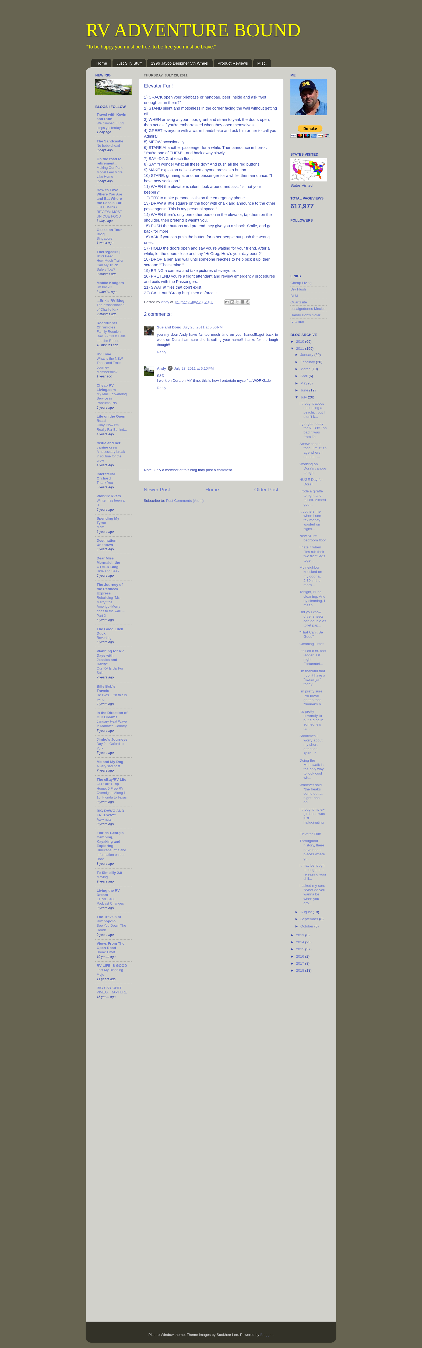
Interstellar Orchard (106, 476)
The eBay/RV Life (111, 780)
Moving (102, 877)
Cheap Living (301, 283)
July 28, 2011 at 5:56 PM (203, 327)
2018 (300, 970)
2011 (300, 348)
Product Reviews (233, 63)
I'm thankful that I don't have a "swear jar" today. (312, 677)
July (304, 397)
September (309, 919)
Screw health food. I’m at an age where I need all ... (313, 450)
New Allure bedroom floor (313, 538)
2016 (300, 956)
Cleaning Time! (312, 644)
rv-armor (297, 322)
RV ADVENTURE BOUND (193, 30)
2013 (300, 935)
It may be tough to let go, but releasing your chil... (313, 872)
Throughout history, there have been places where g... (312, 849)
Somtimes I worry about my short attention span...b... (311, 744)
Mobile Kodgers (110, 283)
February (308, 362)
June (304, 390)
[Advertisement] (311, 1062)
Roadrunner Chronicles (107, 325)
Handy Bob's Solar (305, 315)
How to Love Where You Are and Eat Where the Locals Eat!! (110, 196)
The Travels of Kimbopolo (109, 919)
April (304, 376)
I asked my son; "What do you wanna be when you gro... (312, 894)
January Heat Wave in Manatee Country (112, 723)
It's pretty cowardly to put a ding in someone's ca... (311, 720)
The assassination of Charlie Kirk (110, 307)
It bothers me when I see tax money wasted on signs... (310, 520)
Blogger (266, 1335)
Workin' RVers (109, 496)
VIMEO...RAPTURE (112, 992)
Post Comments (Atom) (185, 501)
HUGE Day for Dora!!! (311, 482)
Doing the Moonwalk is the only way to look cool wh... (312, 769)
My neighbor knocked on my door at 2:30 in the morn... (311, 576)
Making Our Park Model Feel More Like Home (109, 172)
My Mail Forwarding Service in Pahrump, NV (112, 398)
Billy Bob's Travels (106, 688)
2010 (300, 341)
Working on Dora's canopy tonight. (313, 468)
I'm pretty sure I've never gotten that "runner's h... (312, 697)
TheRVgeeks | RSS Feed (108, 254)
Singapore (104, 238)
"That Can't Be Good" (311, 634)
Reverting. (104, 638)
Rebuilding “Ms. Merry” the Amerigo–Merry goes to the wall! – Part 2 (110, 607)
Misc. (262, 63)
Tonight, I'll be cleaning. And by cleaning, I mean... (312, 598)
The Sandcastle (110, 141)
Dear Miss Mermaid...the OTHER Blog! (108, 562)
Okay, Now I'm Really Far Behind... (112, 427)
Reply (161, 352)
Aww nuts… (106, 819)
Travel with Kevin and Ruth (111, 117)
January (307, 355)
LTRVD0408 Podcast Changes (110, 901)
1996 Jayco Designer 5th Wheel (179, 63)
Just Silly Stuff (129, 63)
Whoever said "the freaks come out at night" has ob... (311, 793)
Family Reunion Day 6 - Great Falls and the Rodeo (111, 336)
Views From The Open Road (110, 945)
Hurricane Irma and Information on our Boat (111, 854)
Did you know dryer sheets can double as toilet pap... (313, 618)
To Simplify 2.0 (109, 873)
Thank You (105, 483)
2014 (300, 942)
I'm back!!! (104, 287)
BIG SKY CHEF (109, 988)
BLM (294, 296)
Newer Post (157, 489)
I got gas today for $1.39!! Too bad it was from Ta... (313, 430)
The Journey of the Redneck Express (110, 589)
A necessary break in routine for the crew (111, 456)
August (306, 912)
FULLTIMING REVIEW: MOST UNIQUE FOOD (109, 211)
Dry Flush (298, 289)
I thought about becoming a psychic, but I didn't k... (312, 410)
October (307, 926)
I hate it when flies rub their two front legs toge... (312, 553)
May (304, 383)
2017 (300, 963)
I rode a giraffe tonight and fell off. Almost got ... (313, 497)
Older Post (266, 489)
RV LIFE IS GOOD (112, 966)
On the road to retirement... (109, 161)
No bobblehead (108, 145)
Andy (161, 368)
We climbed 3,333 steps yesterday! (110, 125)
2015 (300, 949)
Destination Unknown (107, 542)
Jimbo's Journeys (112, 739)
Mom (100, 527)
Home (101, 63)
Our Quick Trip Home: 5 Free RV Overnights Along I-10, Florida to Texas (112, 790)
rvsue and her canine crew (109, 445)
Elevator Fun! (310, 834)
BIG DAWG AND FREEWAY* (110, 813)
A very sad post (108, 766)
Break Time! (106, 952)
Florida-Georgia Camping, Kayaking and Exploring (110, 839)
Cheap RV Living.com (106, 387)
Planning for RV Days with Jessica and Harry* (110, 657)
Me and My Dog (110, 762)
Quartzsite (298, 302)
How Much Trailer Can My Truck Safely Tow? (110, 264)
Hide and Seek (108, 571)
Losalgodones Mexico (308, 309)
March (305, 369)
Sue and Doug (169, 327)
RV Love (104, 354)
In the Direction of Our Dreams (112, 715)
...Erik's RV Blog (111, 301)
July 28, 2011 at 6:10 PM (194, 368)
